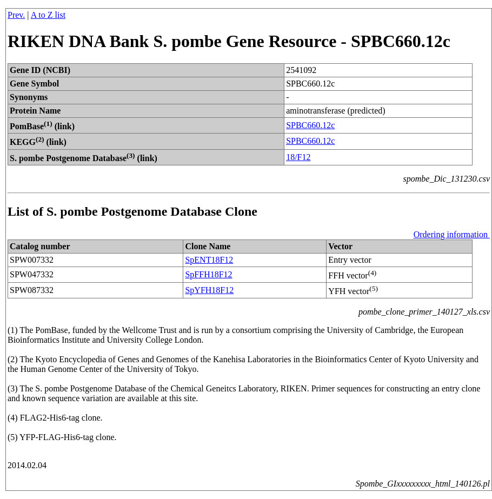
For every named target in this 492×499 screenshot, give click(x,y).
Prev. (16, 14)
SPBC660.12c (310, 125)
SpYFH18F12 (209, 290)
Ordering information (452, 234)
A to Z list (48, 14)
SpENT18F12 (209, 259)
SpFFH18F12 (208, 274)
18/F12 (298, 157)
